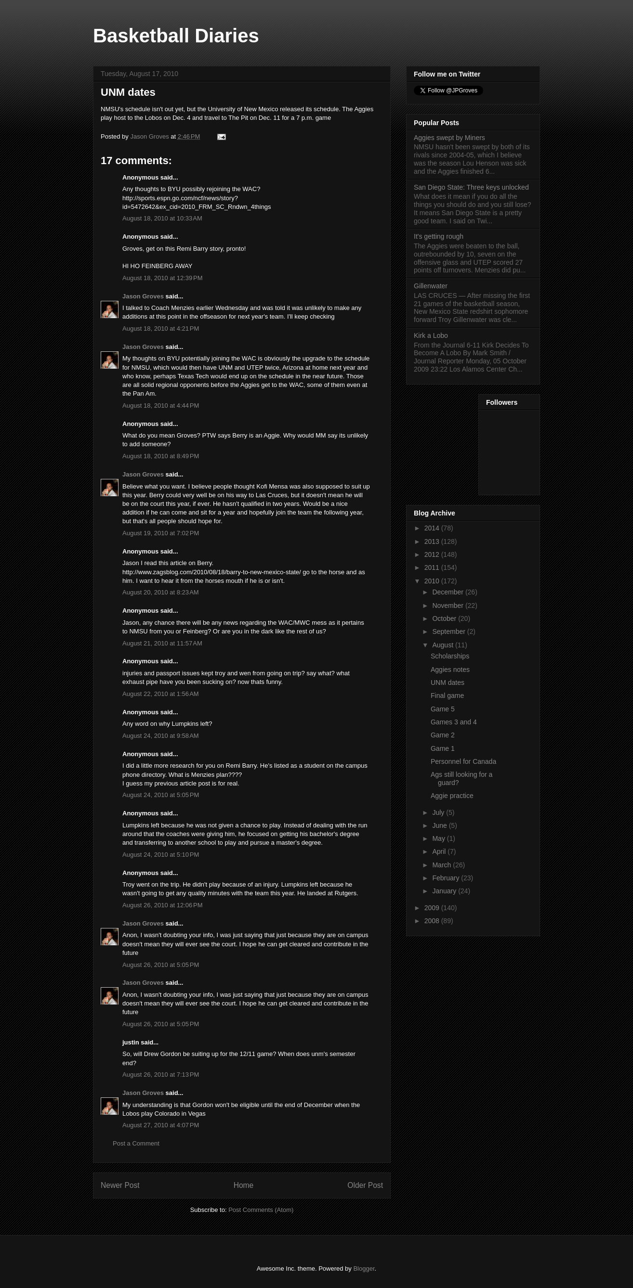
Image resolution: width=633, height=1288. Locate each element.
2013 (432, 541)
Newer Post (120, 1185)
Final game (447, 695)
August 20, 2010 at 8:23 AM (160, 592)
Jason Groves (143, 296)
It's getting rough (438, 236)
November (448, 605)
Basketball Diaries (176, 35)
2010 (432, 581)
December (448, 592)
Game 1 (443, 748)
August (443, 645)
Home (244, 1185)
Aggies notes (450, 669)
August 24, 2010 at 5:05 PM (160, 795)
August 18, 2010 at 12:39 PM (162, 278)
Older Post (365, 1185)
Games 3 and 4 (454, 722)
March (442, 865)
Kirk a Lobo (431, 335)
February (446, 878)
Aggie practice (452, 795)
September (449, 631)
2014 (432, 528)
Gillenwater (431, 286)
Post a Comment (136, 1143)
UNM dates (447, 682)
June (440, 825)
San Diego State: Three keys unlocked (471, 187)
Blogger (363, 1268)
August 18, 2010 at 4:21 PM (160, 328)
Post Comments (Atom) (260, 1209)
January (445, 891)
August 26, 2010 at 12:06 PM (162, 905)
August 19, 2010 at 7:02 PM (160, 533)
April (440, 851)
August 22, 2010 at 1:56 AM (160, 693)
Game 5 (443, 709)
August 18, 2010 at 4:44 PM (160, 405)
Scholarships (450, 656)
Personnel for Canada (463, 761)
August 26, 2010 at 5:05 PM (160, 964)
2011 (432, 567)
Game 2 (443, 735)
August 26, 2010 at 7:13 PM (160, 1074)
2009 (432, 908)
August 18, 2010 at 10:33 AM (162, 218)
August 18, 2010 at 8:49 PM (160, 456)
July (439, 812)
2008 (432, 921)
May (439, 838)
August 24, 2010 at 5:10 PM (160, 854)
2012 (432, 554)
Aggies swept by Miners (449, 138)
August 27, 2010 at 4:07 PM (160, 1125)
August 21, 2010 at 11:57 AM (162, 643)
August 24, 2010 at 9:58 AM (160, 735)
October (445, 618)
